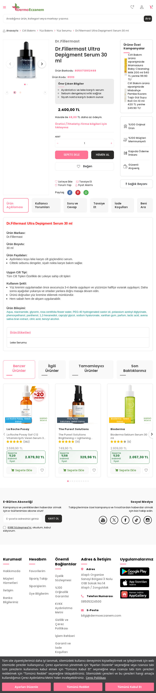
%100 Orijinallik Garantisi (62, 592)
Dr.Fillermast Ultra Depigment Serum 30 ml (102, 30)
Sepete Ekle (72, 155)
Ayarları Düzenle (26, 687)
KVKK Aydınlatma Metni (63, 608)
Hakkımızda (11, 571)
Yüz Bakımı (46, 30)
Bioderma (117, 429)
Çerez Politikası (96, 678)
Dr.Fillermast (67, 41)
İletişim (8, 590)
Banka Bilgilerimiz (10, 600)
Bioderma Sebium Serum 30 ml (128, 436)
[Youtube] (103, 523)
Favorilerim (37, 571)
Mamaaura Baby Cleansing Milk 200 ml (138, 68)
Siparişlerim (37, 586)
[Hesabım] (141, 7)
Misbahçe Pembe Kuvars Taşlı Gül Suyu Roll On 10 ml (137, 95)
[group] (26, 60)
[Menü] (4, 7)
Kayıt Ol (53, 518)
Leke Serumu (18, 342)
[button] (25, 84)
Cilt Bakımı (29, 30)
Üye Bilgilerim (39, 594)
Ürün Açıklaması (14, 205)
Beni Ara (144, 205)
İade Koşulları (121, 205)
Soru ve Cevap (72, 205)
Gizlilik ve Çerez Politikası (61, 624)
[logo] (28, 7)
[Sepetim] (151, 7)
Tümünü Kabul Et (130, 687)
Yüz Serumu (64, 30)
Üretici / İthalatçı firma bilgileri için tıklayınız (81, 125)
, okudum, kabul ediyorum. (27, 529)
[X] (114, 523)
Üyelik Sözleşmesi (63, 578)
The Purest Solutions (73, 429)
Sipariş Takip (38, 579)
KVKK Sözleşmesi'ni (19, 527)
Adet (58, 136)
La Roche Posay (17, 429)
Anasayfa (10, 30)
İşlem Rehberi (65, 636)
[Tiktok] (136, 523)
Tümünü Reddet (78, 687)
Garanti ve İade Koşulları (63, 647)
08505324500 (91, 602)
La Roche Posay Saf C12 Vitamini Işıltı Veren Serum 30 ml (26, 436)
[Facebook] (125, 523)
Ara (148, 18)
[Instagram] (148, 523)
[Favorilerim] (132, 7)
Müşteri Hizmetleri (10, 581)
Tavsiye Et (84, 181)
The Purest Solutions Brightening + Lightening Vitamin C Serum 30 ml (74, 436)
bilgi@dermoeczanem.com (97, 616)
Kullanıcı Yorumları (42, 205)
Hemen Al (102, 155)
